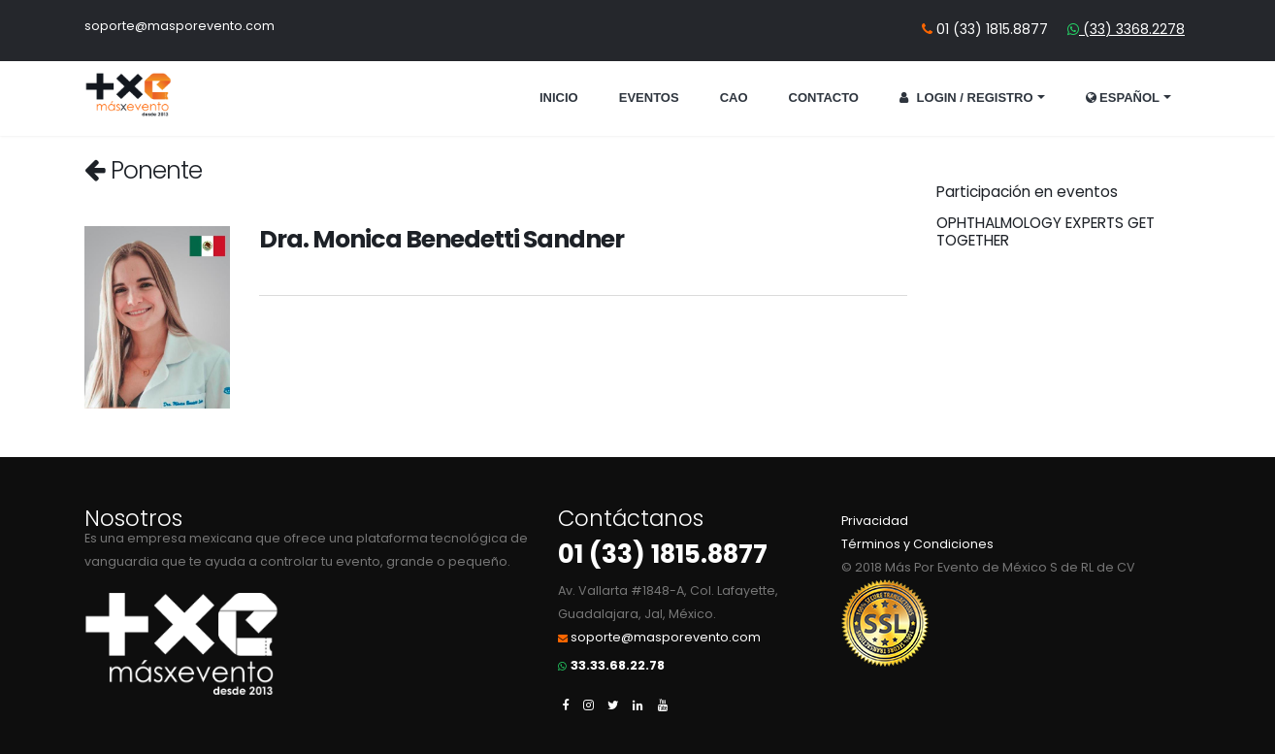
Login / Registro (966, 97)
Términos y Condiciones (917, 544)
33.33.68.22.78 (618, 665)
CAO (734, 97)
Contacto (824, 97)
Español (1123, 97)
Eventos (649, 97)
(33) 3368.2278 (1132, 29)
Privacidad (874, 520)
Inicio (558, 97)
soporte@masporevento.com (179, 25)
